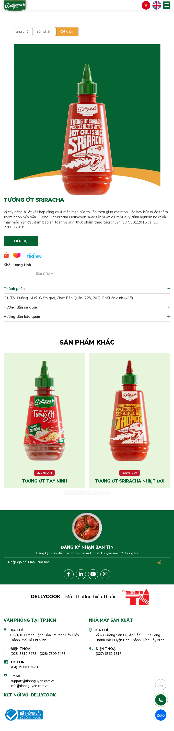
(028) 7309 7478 (52, 653)
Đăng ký (159, 562)
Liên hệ (20, 241)
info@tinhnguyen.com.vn (29, 685)
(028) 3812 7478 (23, 653)
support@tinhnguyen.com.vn (33, 681)
